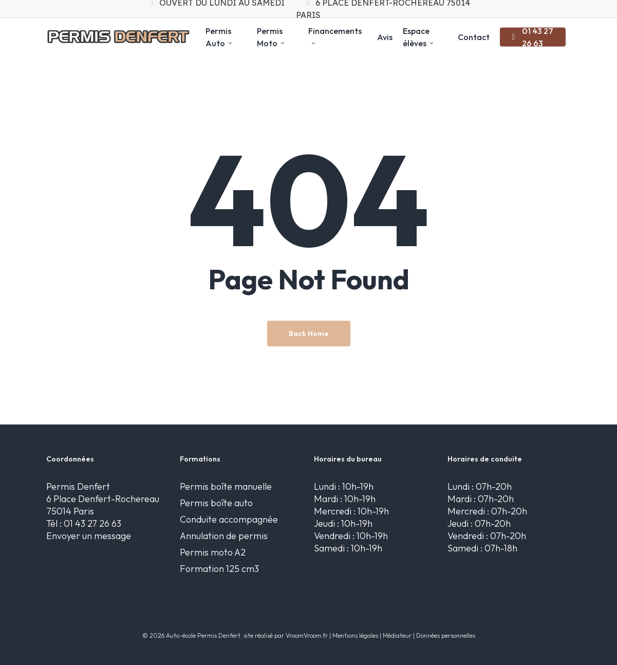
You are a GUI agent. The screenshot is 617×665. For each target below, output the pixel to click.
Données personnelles (445, 635)
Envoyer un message (88, 536)
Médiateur (397, 635)
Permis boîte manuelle (226, 486)
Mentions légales (355, 635)
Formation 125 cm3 (219, 569)
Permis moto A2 (213, 552)
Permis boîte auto (216, 503)
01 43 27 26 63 (92, 523)
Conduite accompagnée (229, 519)
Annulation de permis (224, 536)
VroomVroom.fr (307, 635)
